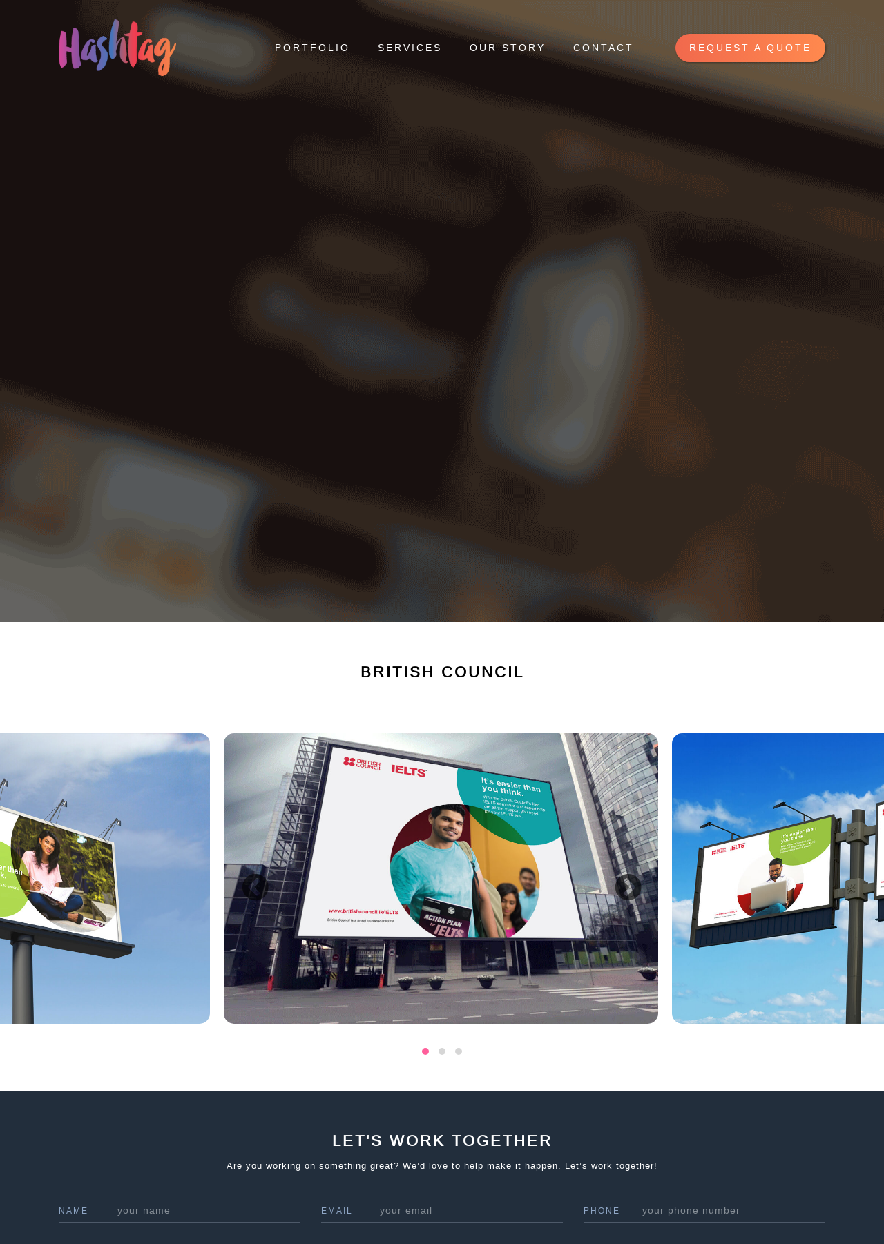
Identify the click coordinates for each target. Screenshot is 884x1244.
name (73, 1211)
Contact (603, 47)
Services (410, 47)
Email (337, 1211)
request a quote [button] (750, 47)
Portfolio (312, 47)
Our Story (508, 47)
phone (602, 1211)
